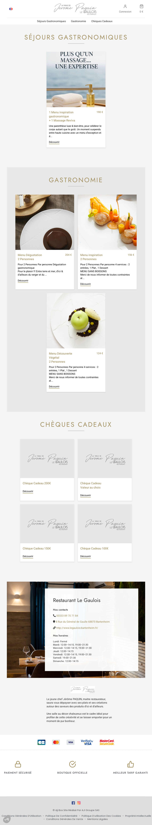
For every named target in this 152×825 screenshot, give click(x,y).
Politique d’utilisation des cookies (102, 816)
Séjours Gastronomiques (51, 21)
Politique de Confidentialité (62, 816)
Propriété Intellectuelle (138, 816)
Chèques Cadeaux (101, 21)
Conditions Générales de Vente (65, 819)
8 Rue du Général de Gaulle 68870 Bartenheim (83, 622)
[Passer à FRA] (11, 9)
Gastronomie (78, 21)
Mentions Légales (97, 819)
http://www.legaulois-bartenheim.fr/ (77, 628)
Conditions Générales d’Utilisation (22, 816)
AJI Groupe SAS (90, 810)
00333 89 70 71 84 (67, 616)
